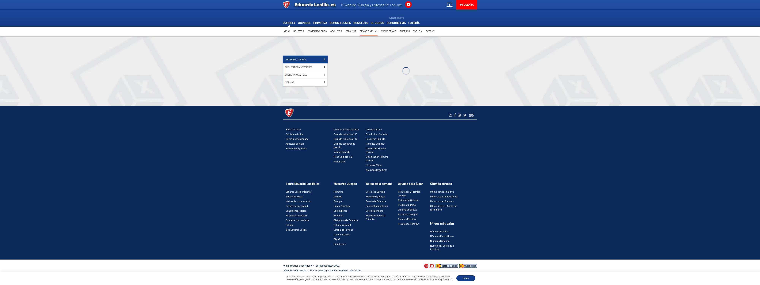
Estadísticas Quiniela (376, 134)
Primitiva (338, 192)
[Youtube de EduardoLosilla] (460, 115)
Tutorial (289, 225)
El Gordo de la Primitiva (346, 220)
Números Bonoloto (440, 241)
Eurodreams (340, 244)
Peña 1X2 (350, 31)
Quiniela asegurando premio (344, 145)
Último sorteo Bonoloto (442, 201)
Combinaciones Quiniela (346, 129)
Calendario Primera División (376, 150)
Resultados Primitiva (408, 224)
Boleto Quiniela (293, 129)
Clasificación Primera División (377, 159)
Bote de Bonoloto (374, 211)
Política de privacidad (297, 206)
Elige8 (337, 239)
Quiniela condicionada (297, 139)
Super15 (405, 31)
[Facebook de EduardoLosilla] (455, 115)
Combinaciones (317, 31)
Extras (430, 31)
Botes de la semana (379, 184)
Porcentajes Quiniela (296, 148)
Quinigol (338, 201)
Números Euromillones (442, 236)
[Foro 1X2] (472, 115)
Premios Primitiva (407, 219)
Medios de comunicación (298, 201)
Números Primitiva (440, 231)
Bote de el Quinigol (375, 196)
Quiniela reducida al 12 (345, 139)
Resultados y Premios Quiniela (409, 194)
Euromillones (340, 211)
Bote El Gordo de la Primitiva (375, 217)
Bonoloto (338, 215)
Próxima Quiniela (407, 205)
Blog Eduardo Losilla (296, 230)
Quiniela (338, 196)
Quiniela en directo (407, 209)
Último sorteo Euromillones (444, 196)
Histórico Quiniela (375, 143)
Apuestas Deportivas (376, 170)
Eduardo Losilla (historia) (298, 192)
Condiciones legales (296, 211)
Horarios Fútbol (374, 165)
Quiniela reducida (294, 134)
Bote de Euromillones (377, 206)
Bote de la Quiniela (375, 192)
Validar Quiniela (342, 152)
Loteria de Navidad (343, 230)
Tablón (417, 31)
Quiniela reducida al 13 (345, 134)
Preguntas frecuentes (296, 215)
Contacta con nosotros (297, 220)
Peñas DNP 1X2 (369, 31)
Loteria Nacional (342, 225)
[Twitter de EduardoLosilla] (465, 115)
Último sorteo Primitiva (442, 192)
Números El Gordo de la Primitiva (442, 248)
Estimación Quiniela (408, 200)
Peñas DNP (340, 161)
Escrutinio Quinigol (407, 214)
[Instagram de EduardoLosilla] (451, 115)
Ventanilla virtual (294, 196)
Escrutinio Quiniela (375, 139)
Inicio (286, 31)
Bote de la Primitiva (376, 201)
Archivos (336, 31)
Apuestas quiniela (295, 143)
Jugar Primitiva (342, 206)
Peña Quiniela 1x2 (343, 157)
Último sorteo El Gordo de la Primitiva (443, 208)
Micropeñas (388, 31)
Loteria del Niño (342, 234)
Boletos (298, 31)
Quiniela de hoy (374, 129)
